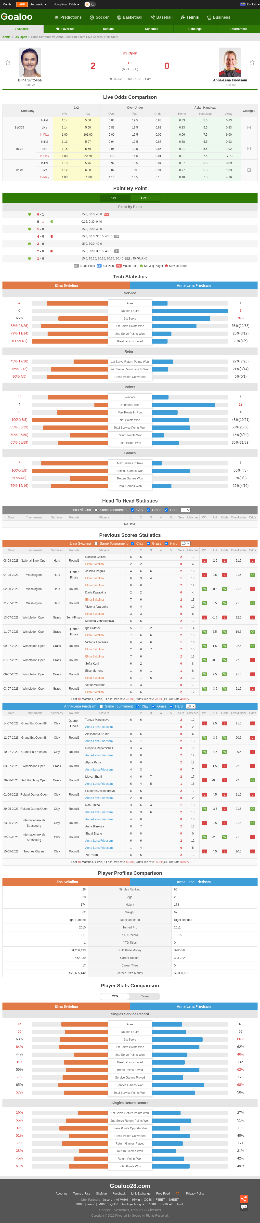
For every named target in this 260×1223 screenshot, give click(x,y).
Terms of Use (82, 1193)
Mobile (7, 4)
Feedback (119, 1193)
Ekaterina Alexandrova (100, 791)
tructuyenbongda (133, 1204)
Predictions (68, 17)
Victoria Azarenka (96, 606)
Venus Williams (95, 685)
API (178, 1193)
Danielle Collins (95, 557)
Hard (171, 510)
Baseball (162, 17)
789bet (167, 1204)
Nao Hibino (92, 805)
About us (61, 1193)
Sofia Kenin (92, 663)
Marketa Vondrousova (99, 621)
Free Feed (163, 1193)
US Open (21, 37)
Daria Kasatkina (95, 592)
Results (108, 29)
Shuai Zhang (93, 833)
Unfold (180, 1204)
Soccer (99, 17)
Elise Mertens (94, 670)
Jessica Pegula (95, 571)
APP (22, 4)
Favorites (64, 28)
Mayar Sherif (93, 776)
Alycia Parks (93, 762)
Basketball (130, 17)
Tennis (190, 17)
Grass (154, 510)
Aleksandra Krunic (97, 734)
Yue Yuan (91, 855)
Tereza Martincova (97, 719)
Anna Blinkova (94, 826)
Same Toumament (111, 510)
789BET (153, 1204)
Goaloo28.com (130, 1186)
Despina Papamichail (99, 748)
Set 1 (115, 198)
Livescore (21, 29)
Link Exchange (141, 1193)
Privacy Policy (195, 1193)
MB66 (79, 1204)
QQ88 (148, 1199)
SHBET (174, 1199)
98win (136, 1199)
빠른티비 (122, 1199)
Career (145, 996)
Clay (137, 510)
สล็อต (90, 1204)
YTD (115, 996)
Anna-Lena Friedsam (230, 65)
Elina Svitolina (30, 65)
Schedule (151, 29)
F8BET (160, 1199)
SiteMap (101, 1193)
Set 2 (145, 198)
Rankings (195, 29)
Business (218, 17)
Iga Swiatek (93, 628)
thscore (107, 1199)
